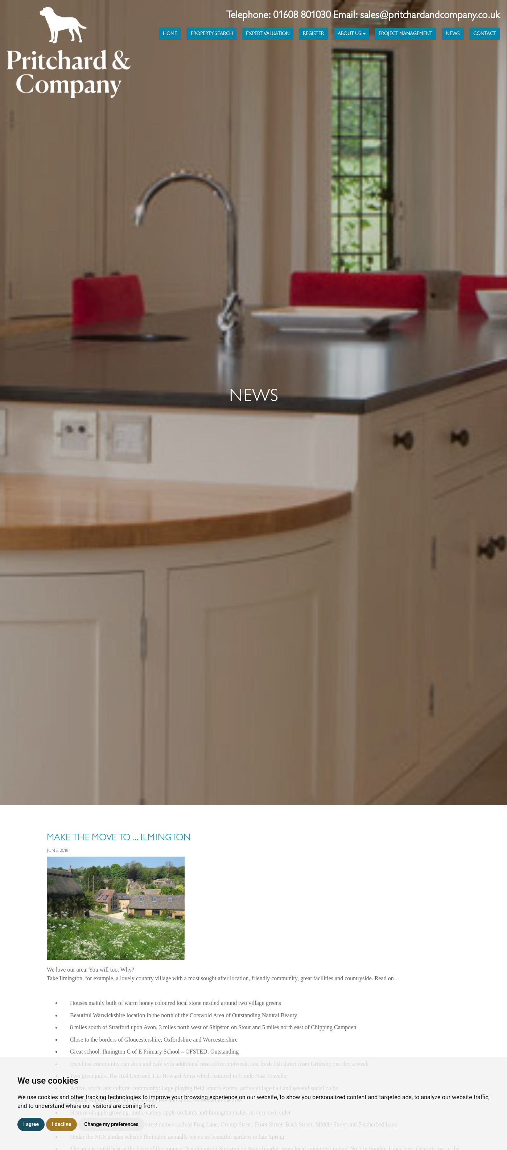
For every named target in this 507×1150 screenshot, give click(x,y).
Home (170, 34)
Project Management (405, 34)
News (452, 34)
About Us (352, 34)
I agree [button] (31, 1124)
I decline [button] (61, 1124)
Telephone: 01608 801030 (279, 15)
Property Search (212, 34)
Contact (484, 34)
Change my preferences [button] (111, 1124)
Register (313, 34)
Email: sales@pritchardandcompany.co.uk (416, 15)
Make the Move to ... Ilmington (119, 837)
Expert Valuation (267, 34)
